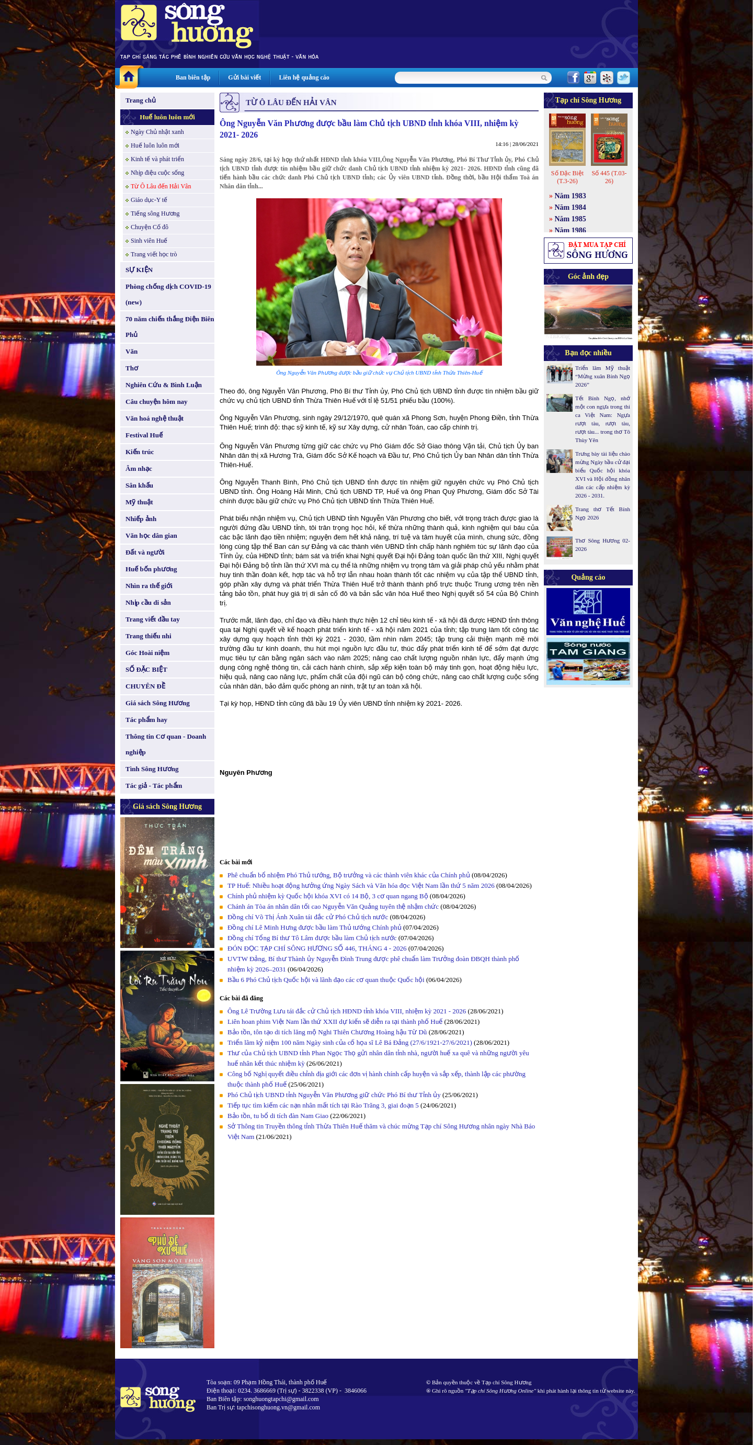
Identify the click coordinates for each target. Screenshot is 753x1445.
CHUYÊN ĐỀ (145, 686)
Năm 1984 (570, 207)
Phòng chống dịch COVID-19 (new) (168, 294)
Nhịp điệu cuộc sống (157, 172)
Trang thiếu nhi (149, 636)
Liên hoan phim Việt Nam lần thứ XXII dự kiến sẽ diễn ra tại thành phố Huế (334, 1021)
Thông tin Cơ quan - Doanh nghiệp (166, 744)
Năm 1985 (570, 219)
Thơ (132, 368)
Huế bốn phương (151, 569)
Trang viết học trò (154, 254)
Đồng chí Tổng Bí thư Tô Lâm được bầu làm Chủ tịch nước (312, 938)
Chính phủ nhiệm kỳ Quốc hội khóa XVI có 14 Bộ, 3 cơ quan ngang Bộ (327, 896)
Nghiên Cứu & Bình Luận (164, 385)
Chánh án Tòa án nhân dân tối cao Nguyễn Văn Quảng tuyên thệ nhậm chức (333, 906)
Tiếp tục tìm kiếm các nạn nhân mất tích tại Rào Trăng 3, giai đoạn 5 (323, 1105)
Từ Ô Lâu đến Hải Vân (161, 186)
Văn (132, 351)
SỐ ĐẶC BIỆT (146, 669)
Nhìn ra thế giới (149, 586)
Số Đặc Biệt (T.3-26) (567, 177)
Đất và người (145, 552)
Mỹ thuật (139, 502)
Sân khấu (139, 485)
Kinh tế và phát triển (157, 159)
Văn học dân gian (151, 535)
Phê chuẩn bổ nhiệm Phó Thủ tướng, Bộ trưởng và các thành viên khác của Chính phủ (348, 875)
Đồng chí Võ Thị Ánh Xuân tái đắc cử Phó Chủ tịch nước (307, 917)
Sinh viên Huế (149, 240)
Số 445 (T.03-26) (608, 177)
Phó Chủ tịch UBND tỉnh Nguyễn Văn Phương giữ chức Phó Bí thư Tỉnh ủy (334, 1095)
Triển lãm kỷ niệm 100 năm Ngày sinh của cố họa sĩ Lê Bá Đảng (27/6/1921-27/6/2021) (349, 1042)
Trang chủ (141, 100)
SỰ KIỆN (139, 270)
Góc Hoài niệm (147, 653)
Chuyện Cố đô (149, 227)
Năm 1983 (570, 196)
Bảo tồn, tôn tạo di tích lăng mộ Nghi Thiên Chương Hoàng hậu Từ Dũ (327, 1032)
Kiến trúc (140, 452)
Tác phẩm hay (146, 720)
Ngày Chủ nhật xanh (157, 132)
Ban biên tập (193, 77)
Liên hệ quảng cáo (304, 77)
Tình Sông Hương (152, 769)
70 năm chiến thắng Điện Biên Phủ (170, 326)
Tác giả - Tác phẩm (154, 785)
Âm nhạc (139, 468)
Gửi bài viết (244, 77)
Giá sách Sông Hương (158, 703)
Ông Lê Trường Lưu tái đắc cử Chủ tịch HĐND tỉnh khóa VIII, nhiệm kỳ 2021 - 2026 (346, 1011)
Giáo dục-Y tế (149, 200)
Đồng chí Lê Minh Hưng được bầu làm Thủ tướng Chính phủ (314, 927)
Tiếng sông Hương (155, 213)
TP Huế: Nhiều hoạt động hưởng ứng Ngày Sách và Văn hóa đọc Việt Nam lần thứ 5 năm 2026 (361, 885)
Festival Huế (144, 435)
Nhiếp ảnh (141, 519)
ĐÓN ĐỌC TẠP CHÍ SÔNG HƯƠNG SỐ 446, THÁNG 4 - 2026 (316, 948)
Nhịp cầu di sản (148, 602)
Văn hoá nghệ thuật (155, 418)
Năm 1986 (570, 230)
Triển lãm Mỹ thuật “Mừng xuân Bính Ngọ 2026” (602, 376)
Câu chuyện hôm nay (157, 401)
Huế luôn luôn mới (167, 117)
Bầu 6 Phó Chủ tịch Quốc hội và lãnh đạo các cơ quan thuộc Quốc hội (326, 980)
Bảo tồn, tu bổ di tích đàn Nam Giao (277, 1116)
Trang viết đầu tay (153, 619)
